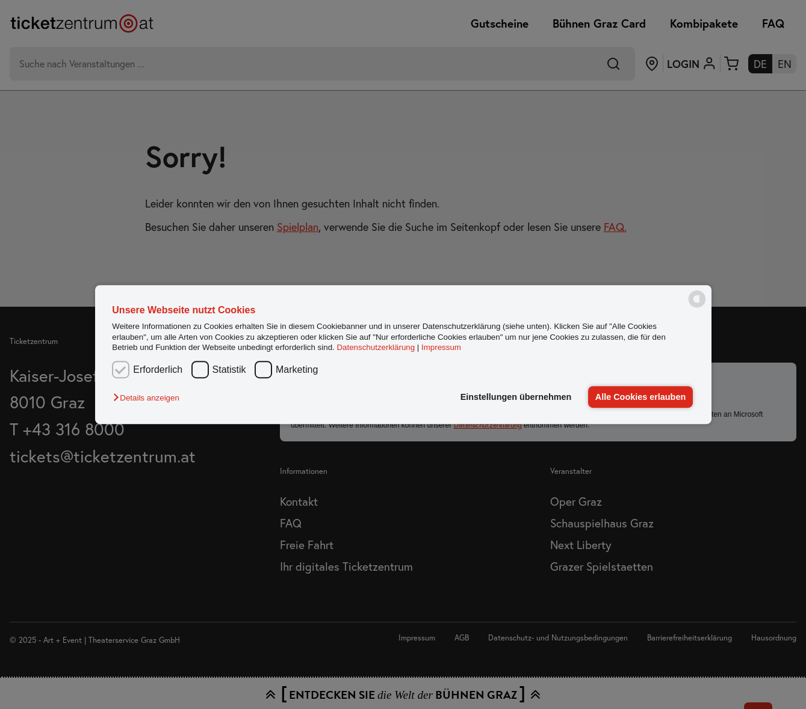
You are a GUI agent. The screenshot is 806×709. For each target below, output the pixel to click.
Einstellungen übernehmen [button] (516, 397)
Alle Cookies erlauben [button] (640, 397)
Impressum (441, 347)
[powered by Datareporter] (697, 306)
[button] (149, 398)
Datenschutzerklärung (375, 347)
